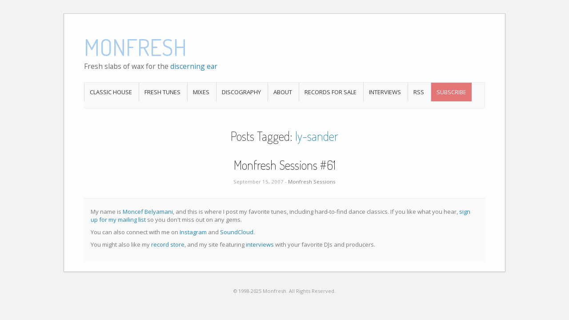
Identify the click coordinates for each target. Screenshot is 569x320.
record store (167, 244)
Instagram (193, 232)
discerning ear (193, 66)
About (282, 92)
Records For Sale (331, 92)
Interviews (385, 92)
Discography (241, 92)
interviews (260, 244)
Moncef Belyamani (148, 212)
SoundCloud (236, 232)
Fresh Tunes (162, 92)
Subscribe (451, 92)
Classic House (111, 92)
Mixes (201, 92)
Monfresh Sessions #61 (285, 165)
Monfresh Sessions (312, 181)
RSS (418, 92)
